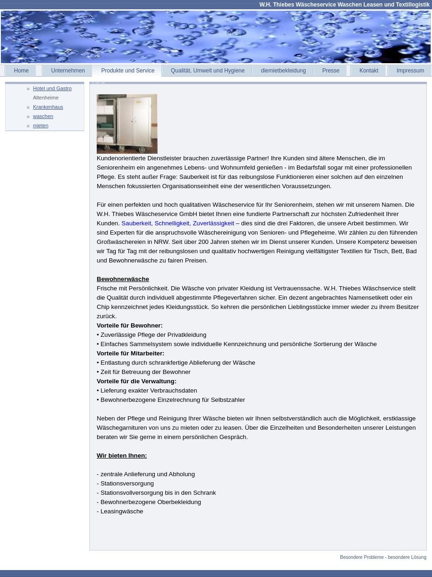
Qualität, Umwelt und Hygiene (208, 70)
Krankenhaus (48, 107)
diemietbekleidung (283, 70)
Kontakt (369, 70)
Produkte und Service (128, 70)
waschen (43, 116)
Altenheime (46, 97)
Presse (330, 70)
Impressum (410, 70)
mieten (40, 125)
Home (21, 70)
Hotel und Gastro (52, 88)
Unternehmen (68, 70)
